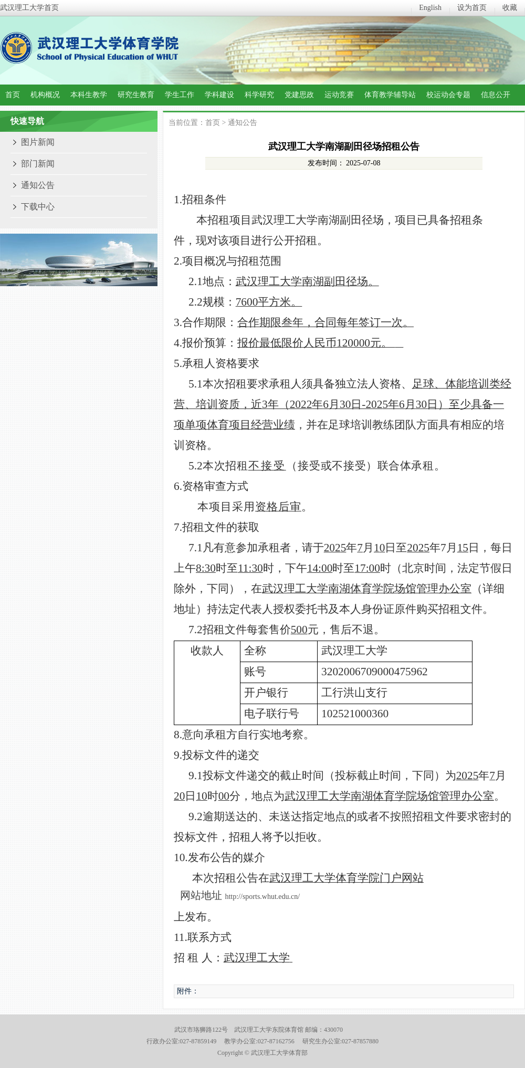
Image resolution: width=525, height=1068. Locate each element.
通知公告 (38, 185)
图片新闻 (38, 142)
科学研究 (259, 95)
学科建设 (219, 95)
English (430, 8)
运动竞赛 (339, 95)
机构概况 (45, 95)
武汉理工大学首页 (29, 8)
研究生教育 (136, 95)
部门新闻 (38, 163)
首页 (12, 95)
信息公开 (495, 95)
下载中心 (38, 206)
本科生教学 (88, 95)
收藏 (509, 8)
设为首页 (472, 8)
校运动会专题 (448, 95)
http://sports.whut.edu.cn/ (262, 897)
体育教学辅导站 (390, 95)
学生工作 (179, 95)
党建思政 (299, 95)
